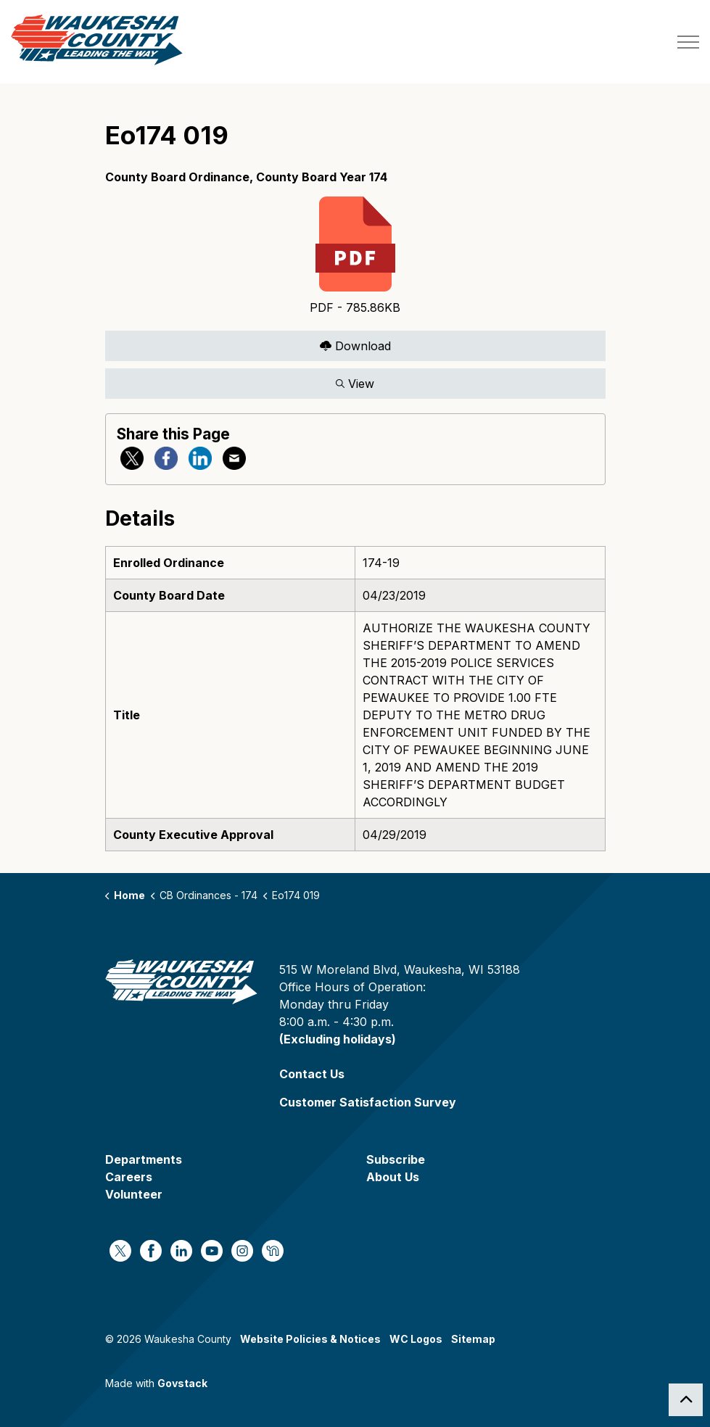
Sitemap (473, 1339)
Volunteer (133, 1194)
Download (355, 345)
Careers (128, 1177)
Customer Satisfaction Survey (367, 1102)
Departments (143, 1159)
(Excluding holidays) (337, 1039)
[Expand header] (688, 41)
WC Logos (415, 1339)
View (355, 383)
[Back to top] (686, 1399)
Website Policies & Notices (310, 1339)
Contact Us (311, 1074)
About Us (392, 1177)
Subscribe (395, 1159)
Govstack (182, 1383)
